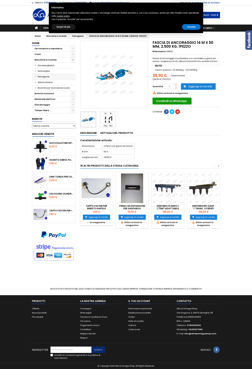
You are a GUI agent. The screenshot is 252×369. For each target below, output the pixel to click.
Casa (139, 28)
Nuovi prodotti (39, 312)
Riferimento (159, 51)
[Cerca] (126, 15)
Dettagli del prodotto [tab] (116, 133)
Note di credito (136, 321)
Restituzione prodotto (139, 312)
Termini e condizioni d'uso (93, 316)
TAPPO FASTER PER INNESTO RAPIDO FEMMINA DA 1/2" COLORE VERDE (61, 210)
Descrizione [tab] (88, 133)
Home (35, 43)
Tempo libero (204, 28)
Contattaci (85, 329)
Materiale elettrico (118, 28)
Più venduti (37, 316)
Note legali (85, 312)
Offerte (35, 308)
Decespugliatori (46, 65)
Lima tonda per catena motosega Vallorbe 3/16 (61, 176)
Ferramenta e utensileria (58, 28)
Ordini (131, 316)
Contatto (184, 301)
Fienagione (44, 76)
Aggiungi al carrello (197, 86)
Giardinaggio (155, 28)
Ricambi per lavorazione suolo (54, 87)
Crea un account (211, 2)
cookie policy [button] (63, 349)
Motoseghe (44, 71)
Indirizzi (132, 325)
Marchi (37, 119)
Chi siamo (85, 321)
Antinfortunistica (180, 28)
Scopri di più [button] (63, 360)
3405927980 (80, 2)
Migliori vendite (43, 134)
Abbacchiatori (45, 82)
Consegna (85, 308)
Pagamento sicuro (90, 325)
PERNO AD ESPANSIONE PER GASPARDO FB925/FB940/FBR (132, 208)
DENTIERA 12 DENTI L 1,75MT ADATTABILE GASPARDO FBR (168, 208)
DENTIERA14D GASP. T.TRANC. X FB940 (203, 207)
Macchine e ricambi (89, 28)
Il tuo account (139, 301)
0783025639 (50, 2)
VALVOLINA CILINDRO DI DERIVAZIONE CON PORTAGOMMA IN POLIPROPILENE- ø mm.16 (61, 193)
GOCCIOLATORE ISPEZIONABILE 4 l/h (61, 143)
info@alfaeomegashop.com (115, 2)
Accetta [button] (191, 360)
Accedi (195, 2)
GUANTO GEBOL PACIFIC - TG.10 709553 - (61, 160)
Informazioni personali (140, 308)
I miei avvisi (134, 329)
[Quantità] (169, 86)
